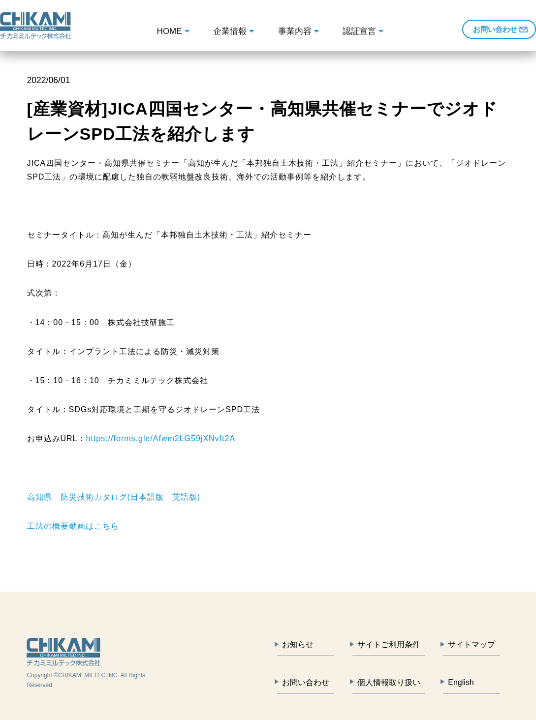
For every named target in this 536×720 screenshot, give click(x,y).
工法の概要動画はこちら (73, 526)
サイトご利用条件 (388, 644)
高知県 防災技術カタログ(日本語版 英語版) (114, 497)
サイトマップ (471, 644)
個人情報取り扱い (388, 682)
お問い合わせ (495, 29)
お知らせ (298, 644)
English (460, 682)
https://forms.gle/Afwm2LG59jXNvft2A (161, 438)
